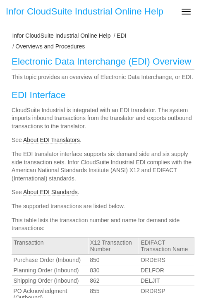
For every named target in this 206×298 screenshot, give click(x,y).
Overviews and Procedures (50, 46)
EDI (121, 35)
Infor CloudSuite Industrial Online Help (61, 35)
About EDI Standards (50, 192)
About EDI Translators (51, 140)
